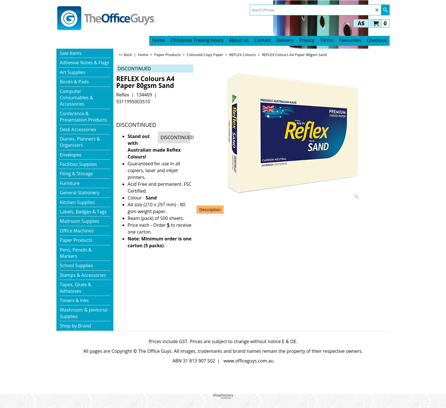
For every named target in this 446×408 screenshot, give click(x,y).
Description (210, 209)
